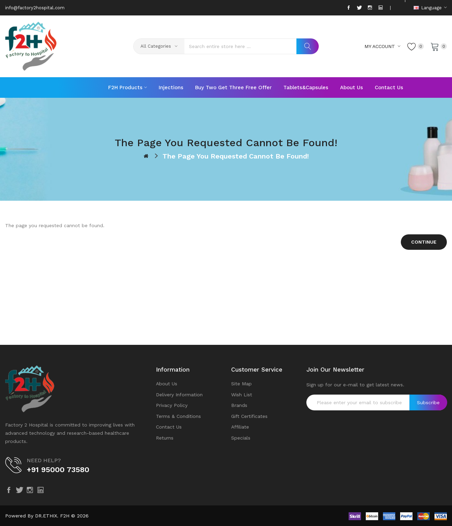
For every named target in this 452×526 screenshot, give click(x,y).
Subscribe (428, 402)
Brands (239, 405)
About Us (166, 383)
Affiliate (240, 427)
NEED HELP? (44, 460)
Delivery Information (179, 394)
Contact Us (169, 427)
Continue (424, 242)
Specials (240, 438)
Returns (164, 438)
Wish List (241, 394)
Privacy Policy (172, 405)
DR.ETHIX (46, 515)
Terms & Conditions (178, 416)
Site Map (241, 383)
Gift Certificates (249, 416)
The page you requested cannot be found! (235, 156)
